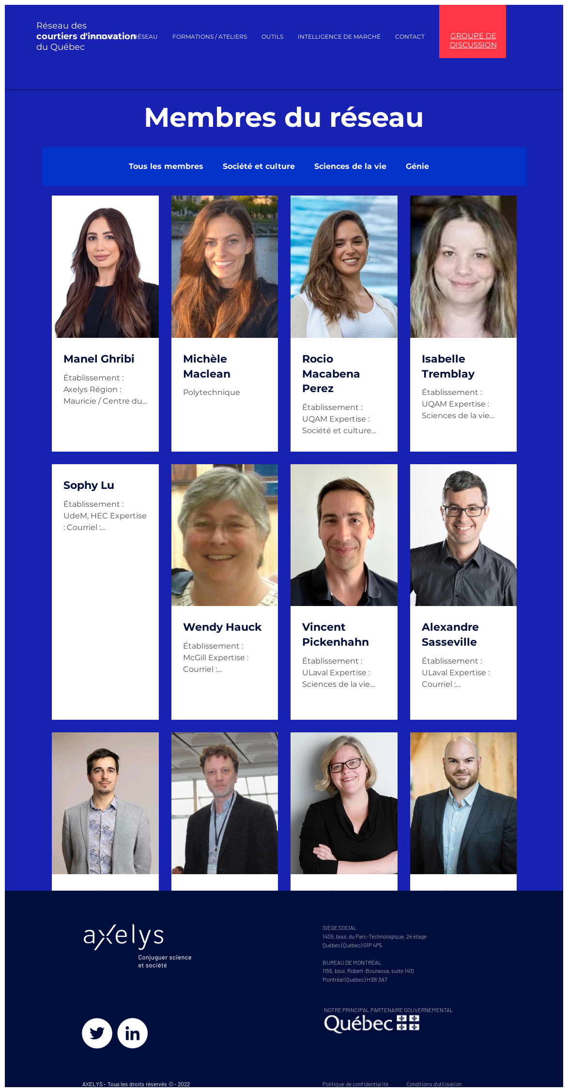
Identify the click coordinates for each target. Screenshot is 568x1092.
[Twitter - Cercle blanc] (97, 1033)
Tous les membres (166, 166)
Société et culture (259, 166)
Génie (417, 166)
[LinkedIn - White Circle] (132, 1033)
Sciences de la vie (350, 166)
